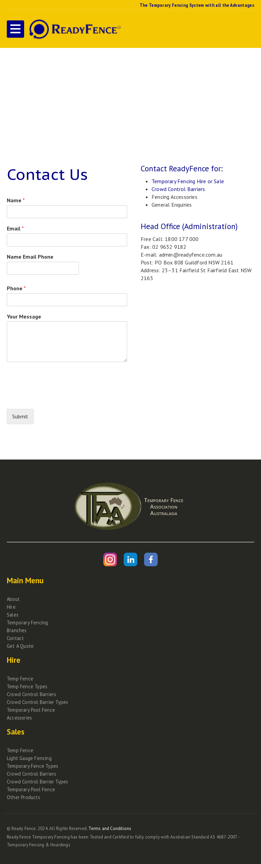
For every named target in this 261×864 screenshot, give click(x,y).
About (13, 599)
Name (16, 200)
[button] (15, 29)
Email (15, 228)
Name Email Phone (30, 256)
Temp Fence (20, 678)
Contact (15, 638)
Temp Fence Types (27, 686)
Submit (20, 416)
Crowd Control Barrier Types (37, 702)
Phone (16, 288)
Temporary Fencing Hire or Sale (188, 181)
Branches (17, 630)
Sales (12, 614)
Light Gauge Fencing (29, 758)
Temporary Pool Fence (31, 710)
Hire (11, 607)
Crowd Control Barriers (178, 189)
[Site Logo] (74, 29)
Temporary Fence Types (32, 766)
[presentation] (58, 397)
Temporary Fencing (27, 622)
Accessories (19, 717)
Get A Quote (20, 646)
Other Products (23, 797)
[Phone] (67, 299)
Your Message (24, 316)
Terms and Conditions (109, 828)
